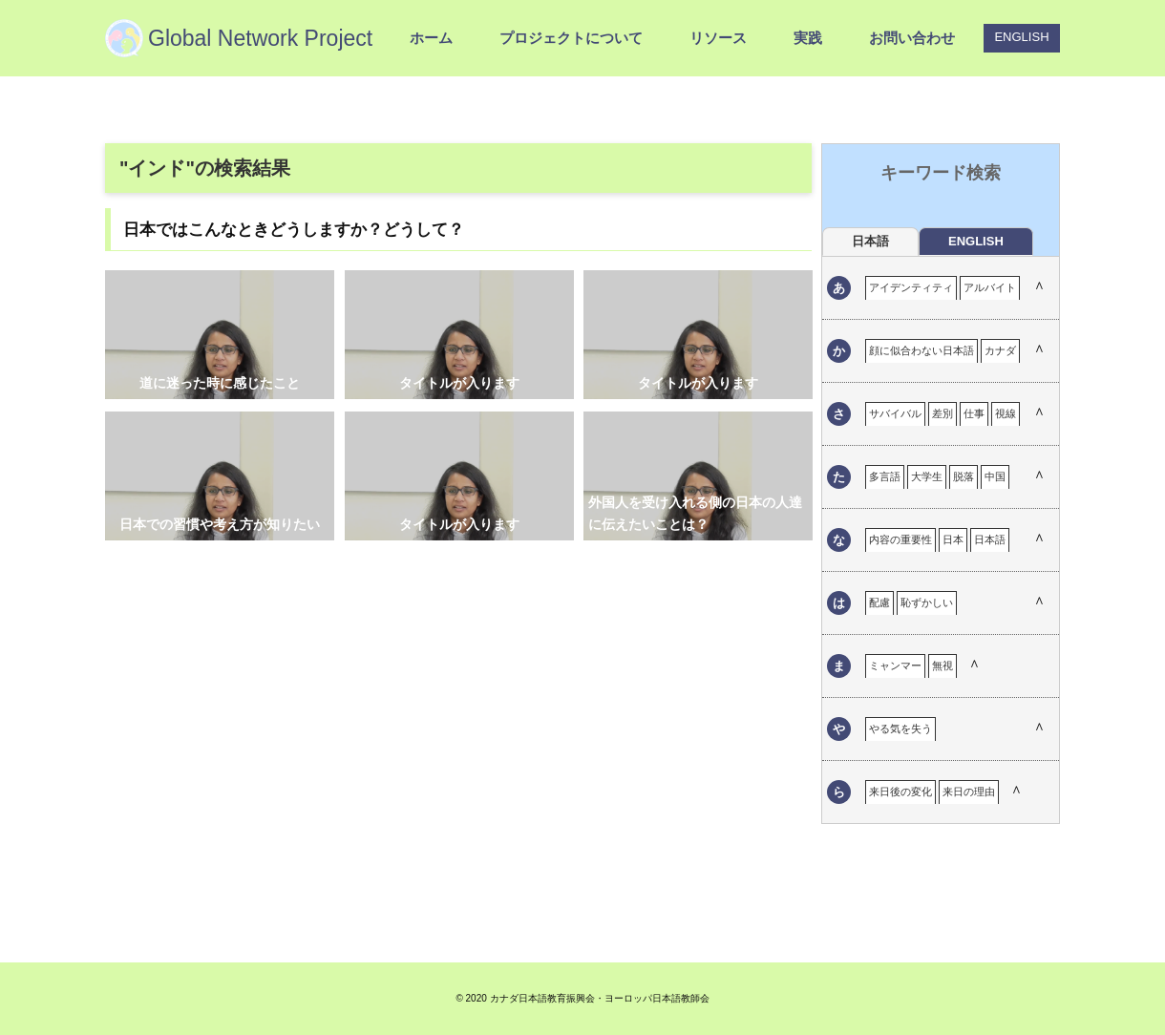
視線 (1005, 413)
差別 (942, 413)
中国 (995, 476)
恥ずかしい (926, 602)
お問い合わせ (912, 38)
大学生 (927, 476)
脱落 (963, 476)
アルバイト (990, 287)
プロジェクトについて (571, 38)
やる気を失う (900, 728)
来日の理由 (969, 791)
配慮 (879, 602)
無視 (942, 665)
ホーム (431, 38)
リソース (718, 38)
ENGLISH (1021, 37)
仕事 (974, 413)
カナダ (1000, 350)
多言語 (884, 476)
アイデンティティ (911, 287)
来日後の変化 (900, 791)
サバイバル (895, 413)
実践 (808, 38)
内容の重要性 (900, 539)
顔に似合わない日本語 (921, 350)
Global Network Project (260, 38)
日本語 (990, 539)
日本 (953, 539)
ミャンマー (895, 665)
